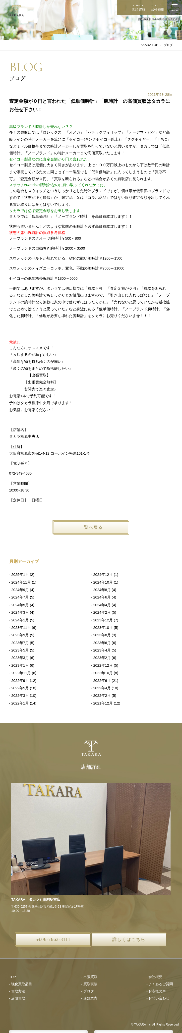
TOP (12, 977)
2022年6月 (102, 681)
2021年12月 (103, 703)
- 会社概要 (154, 977)
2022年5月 (20, 688)
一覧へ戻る (91, 527)
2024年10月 (103, 582)
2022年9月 (20, 681)
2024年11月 (21, 582)
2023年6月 (102, 643)
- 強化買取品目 (20, 984)
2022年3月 (20, 696)
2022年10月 (103, 673)
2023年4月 (102, 650)
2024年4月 (102, 605)
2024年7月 (20, 597)
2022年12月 (103, 665)
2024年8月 (102, 590)
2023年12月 (103, 620)
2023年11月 (21, 628)
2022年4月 (102, 688)
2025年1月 (20, 575)
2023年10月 (103, 628)
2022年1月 (20, 703)
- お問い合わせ (157, 998)
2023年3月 (20, 658)
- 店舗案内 (89, 998)
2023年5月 (20, 650)
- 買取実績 (89, 984)
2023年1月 (20, 665)
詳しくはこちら (128, 939)
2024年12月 (103, 575)
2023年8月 (102, 635)
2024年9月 (20, 590)
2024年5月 (20, 605)
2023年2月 (102, 658)
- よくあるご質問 (159, 984)
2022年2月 (102, 696)
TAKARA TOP (148, 45)
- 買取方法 (17, 991)
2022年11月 (21, 673)
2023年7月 (20, 643)
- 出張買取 (89, 977)
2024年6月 (102, 597)
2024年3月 (20, 612)
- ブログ (87, 991)
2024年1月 (20, 620)
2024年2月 (102, 612)
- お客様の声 (156, 991)
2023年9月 (20, 635)
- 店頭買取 (17, 998)
